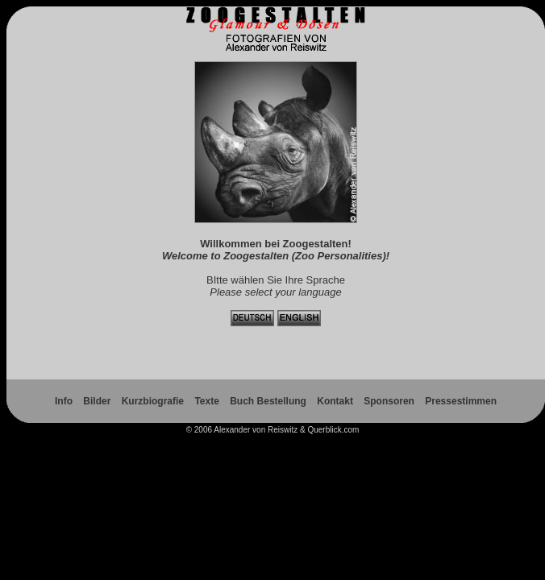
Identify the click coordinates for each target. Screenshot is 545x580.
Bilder (96, 401)
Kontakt (335, 401)
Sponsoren (389, 401)
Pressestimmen (461, 401)
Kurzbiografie (153, 401)
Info (64, 401)
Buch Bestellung (268, 401)
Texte (206, 401)
